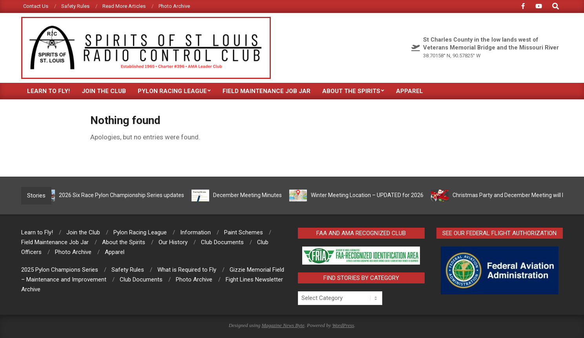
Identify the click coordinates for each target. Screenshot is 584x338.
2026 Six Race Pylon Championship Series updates (123, 195)
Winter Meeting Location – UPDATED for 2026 (369, 195)
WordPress (343, 325)
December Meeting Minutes (249, 195)
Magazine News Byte (282, 325)
